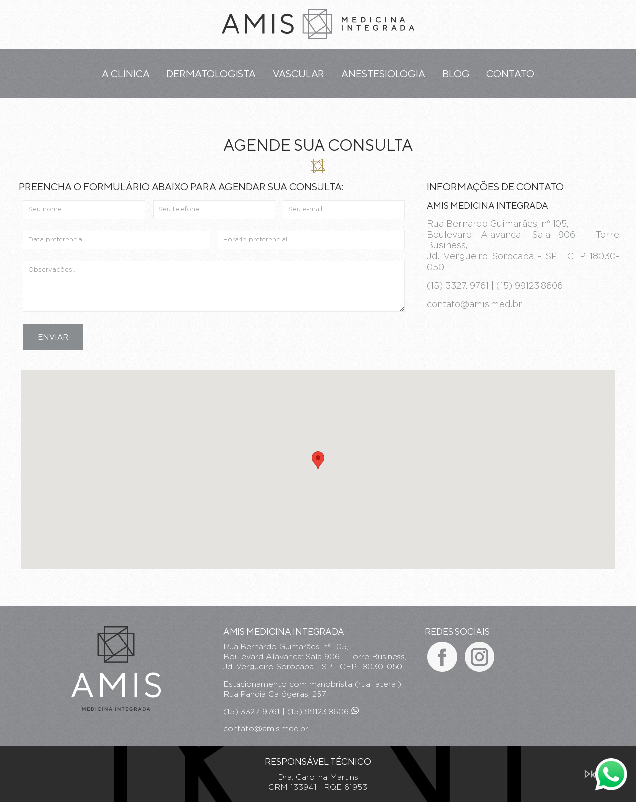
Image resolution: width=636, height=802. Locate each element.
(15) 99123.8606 (323, 712)
